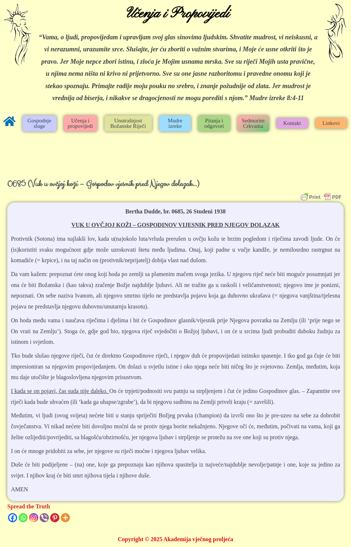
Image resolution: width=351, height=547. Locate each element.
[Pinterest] (54, 517)
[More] (65, 517)
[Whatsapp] (23, 517)
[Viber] (44, 517)
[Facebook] (12, 517)
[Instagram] (33, 517)
